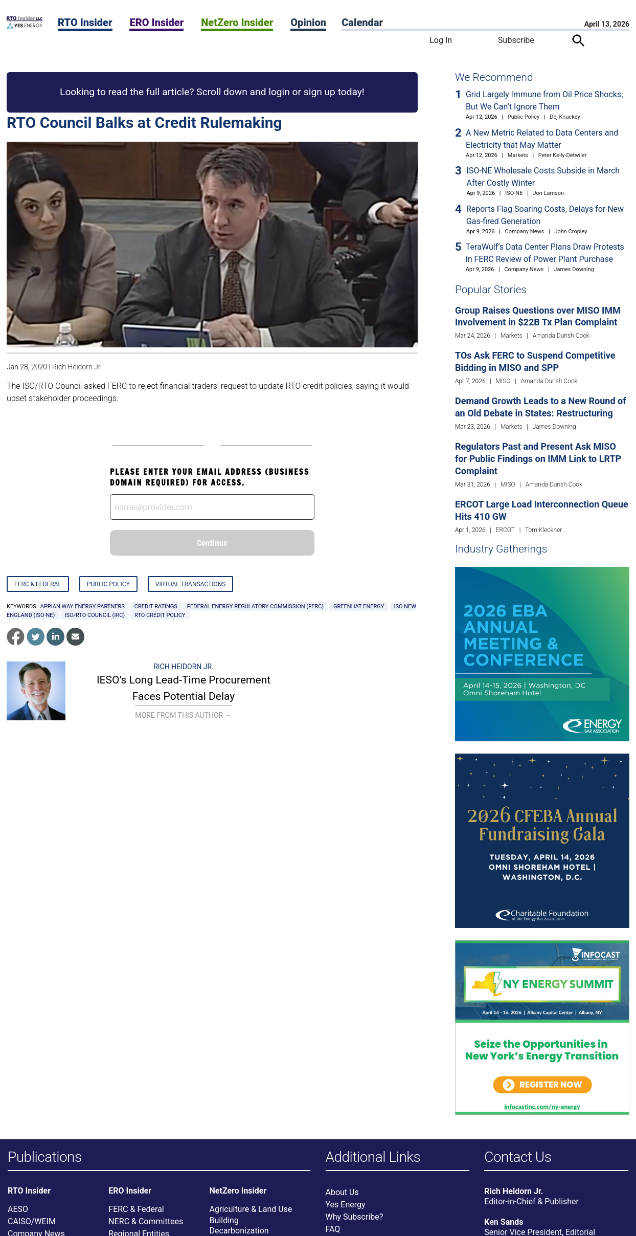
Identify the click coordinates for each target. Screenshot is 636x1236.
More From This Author (183, 715)
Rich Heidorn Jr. (77, 367)
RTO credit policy (160, 615)
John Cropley (570, 231)
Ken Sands (503, 1222)
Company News (524, 231)
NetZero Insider (237, 22)
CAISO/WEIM (32, 1221)
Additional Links (373, 1157)
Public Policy (108, 584)
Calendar (362, 22)
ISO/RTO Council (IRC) (94, 615)
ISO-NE (514, 193)
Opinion (308, 22)
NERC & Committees (145, 1221)
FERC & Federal (37, 584)
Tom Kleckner (543, 530)
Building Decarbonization (239, 1225)
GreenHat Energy (358, 606)
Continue (212, 542)
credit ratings (155, 606)
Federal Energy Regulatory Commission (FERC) (255, 606)
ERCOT (505, 530)
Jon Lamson (548, 193)
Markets (518, 155)
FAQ (333, 1229)
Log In (440, 40)
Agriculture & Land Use (251, 1209)
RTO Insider (85, 22)
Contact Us (517, 1157)
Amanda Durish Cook (561, 335)
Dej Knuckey (565, 117)
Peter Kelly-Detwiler (562, 155)
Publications (45, 1157)
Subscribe (516, 40)
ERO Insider (156, 22)
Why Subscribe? (354, 1217)
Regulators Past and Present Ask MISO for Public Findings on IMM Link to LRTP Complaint (538, 458)
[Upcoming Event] (542, 653)
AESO (18, 1209)
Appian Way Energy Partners (82, 606)
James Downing (574, 269)
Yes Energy (346, 1204)
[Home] (24, 26)
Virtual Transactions (190, 584)
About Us (342, 1192)
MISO (503, 381)
